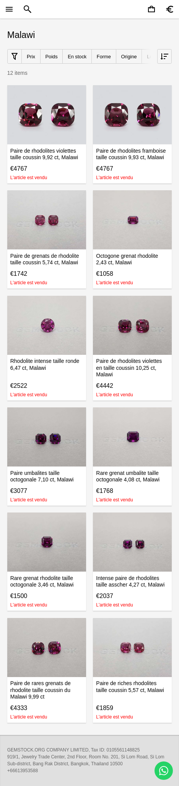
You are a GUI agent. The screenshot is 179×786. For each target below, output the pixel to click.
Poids (52, 56)
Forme (104, 56)
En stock (77, 56)
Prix (31, 56)
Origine (129, 56)
